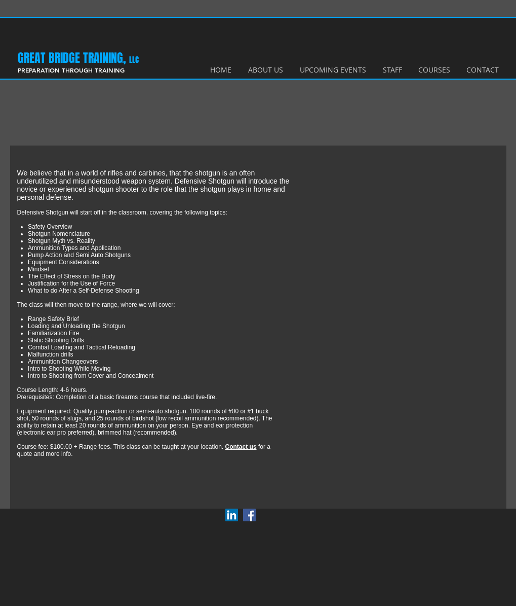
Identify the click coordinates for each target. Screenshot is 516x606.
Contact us (241, 446)
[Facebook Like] (281, 514)
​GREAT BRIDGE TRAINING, (73, 58)
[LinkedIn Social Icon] (231, 515)
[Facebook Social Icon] (249, 515)
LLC (134, 59)
